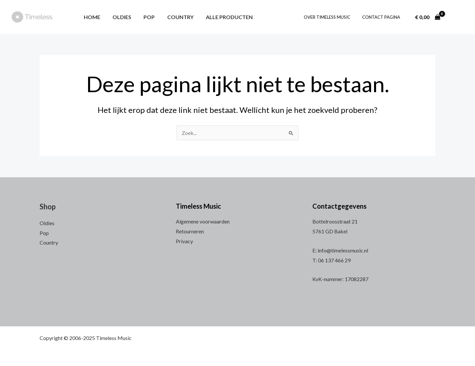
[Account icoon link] (456, 17)
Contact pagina (382, 17)
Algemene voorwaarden (203, 221)
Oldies (119, 17)
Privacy (184, 241)
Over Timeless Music (331, 17)
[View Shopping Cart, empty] (427, 17)
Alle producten (221, 17)
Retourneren (190, 231)
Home (91, 17)
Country (174, 17)
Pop (144, 17)
